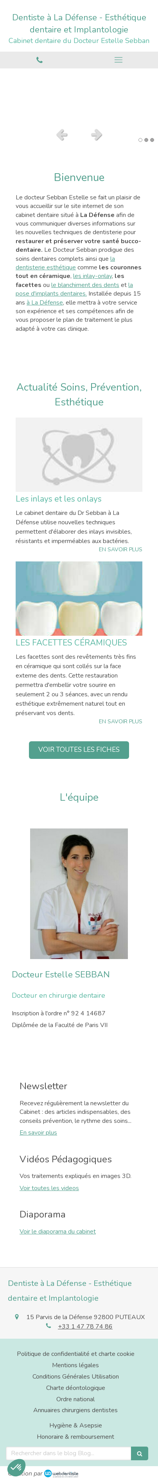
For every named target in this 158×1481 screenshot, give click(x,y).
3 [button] (152, 140)
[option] (79, 95)
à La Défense (45, 302)
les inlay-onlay (92, 276)
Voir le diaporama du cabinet (58, 1231)
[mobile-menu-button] (118, 60)
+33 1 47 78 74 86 (85, 1326)
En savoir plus (38, 1132)
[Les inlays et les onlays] (79, 455)
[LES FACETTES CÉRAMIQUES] (79, 598)
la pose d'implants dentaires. (74, 289)
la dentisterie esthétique (65, 263)
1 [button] (140, 140)
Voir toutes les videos (49, 1188)
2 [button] (146, 140)
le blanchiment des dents (85, 285)
